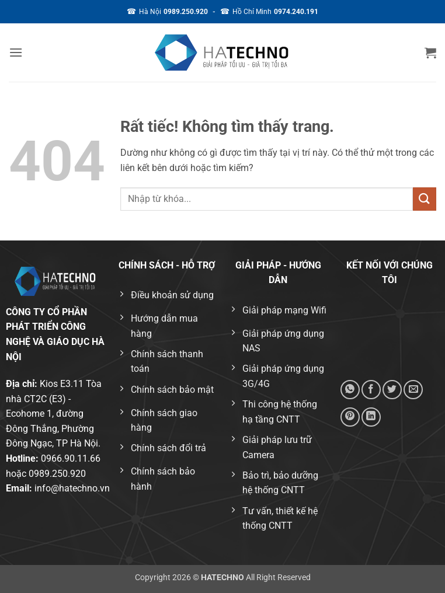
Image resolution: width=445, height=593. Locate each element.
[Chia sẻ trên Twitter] (392, 389)
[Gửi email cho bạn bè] (413, 389)
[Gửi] (424, 198)
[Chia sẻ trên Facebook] (371, 389)
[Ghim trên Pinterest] (350, 417)
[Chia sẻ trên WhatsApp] (350, 389)
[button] (16, 52)
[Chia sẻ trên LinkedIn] (371, 417)
